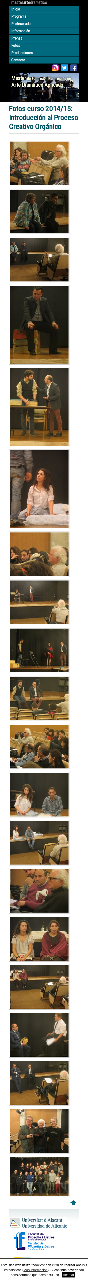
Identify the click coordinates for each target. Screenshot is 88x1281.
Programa (18, 16)
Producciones (22, 52)
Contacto (18, 60)
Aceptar (68, 1275)
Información (20, 31)
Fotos (15, 45)
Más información (35, 1270)
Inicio (15, 9)
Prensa (16, 38)
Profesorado (21, 23)
